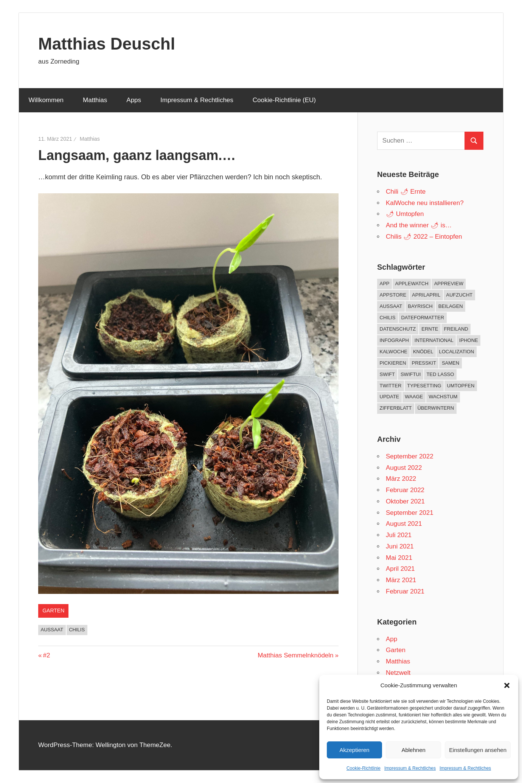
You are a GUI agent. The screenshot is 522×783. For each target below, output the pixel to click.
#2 (46, 655)
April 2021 (400, 568)
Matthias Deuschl (106, 43)
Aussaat (52, 629)
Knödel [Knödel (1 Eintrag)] (423, 351)
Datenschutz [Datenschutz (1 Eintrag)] (398, 329)
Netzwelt (398, 672)
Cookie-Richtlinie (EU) (284, 100)
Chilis (77, 629)
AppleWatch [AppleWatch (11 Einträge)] (412, 283)
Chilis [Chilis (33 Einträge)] (388, 317)
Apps (133, 100)
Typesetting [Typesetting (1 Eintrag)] (424, 385)
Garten (53, 610)
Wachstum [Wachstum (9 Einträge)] (443, 396)
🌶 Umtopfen (405, 214)
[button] (507, 685)
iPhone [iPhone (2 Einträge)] (468, 340)
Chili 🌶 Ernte (406, 191)
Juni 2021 (400, 546)
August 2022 (404, 467)
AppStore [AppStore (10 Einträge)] (393, 295)
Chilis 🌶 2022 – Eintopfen (424, 236)
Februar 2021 (405, 591)
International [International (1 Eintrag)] (434, 340)
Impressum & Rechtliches (410, 768)
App (391, 639)
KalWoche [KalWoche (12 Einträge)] (393, 351)
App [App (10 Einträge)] (385, 283)
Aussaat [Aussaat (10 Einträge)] (391, 306)
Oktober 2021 (405, 501)
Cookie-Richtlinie (363, 768)
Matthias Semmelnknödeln (295, 655)
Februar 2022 (405, 490)
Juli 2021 (399, 535)
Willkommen (46, 100)
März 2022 (401, 478)
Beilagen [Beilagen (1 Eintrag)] (450, 306)
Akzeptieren (354, 750)
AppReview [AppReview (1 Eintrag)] (448, 283)
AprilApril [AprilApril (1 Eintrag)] (426, 295)
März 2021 (401, 580)
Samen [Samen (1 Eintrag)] (450, 363)
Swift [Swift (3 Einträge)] (387, 374)
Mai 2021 (399, 557)
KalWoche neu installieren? (425, 203)
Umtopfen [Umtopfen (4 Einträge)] (461, 385)
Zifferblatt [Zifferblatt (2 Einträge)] (396, 408)
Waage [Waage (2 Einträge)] (414, 396)
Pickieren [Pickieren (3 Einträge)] (393, 363)
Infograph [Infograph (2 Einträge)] (394, 340)
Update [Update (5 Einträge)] (389, 396)
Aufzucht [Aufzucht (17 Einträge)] (459, 295)
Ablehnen (413, 750)
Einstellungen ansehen (477, 750)
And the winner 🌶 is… (419, 225)
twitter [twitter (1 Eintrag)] (391, 385)
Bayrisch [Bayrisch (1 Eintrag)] (420, 306)
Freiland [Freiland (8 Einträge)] (456, 329)
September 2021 (409, 512)
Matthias (95, 100)
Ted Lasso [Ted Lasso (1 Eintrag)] (440, 374)
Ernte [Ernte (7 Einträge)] (429, 329)
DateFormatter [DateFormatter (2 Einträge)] (422, 317)
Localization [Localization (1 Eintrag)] (456, 351)
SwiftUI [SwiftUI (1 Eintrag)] (411, 374)
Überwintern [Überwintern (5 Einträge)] (435, 408)
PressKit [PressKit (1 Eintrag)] (424, 363)
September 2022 (409, 456)
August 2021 (404, 523)
